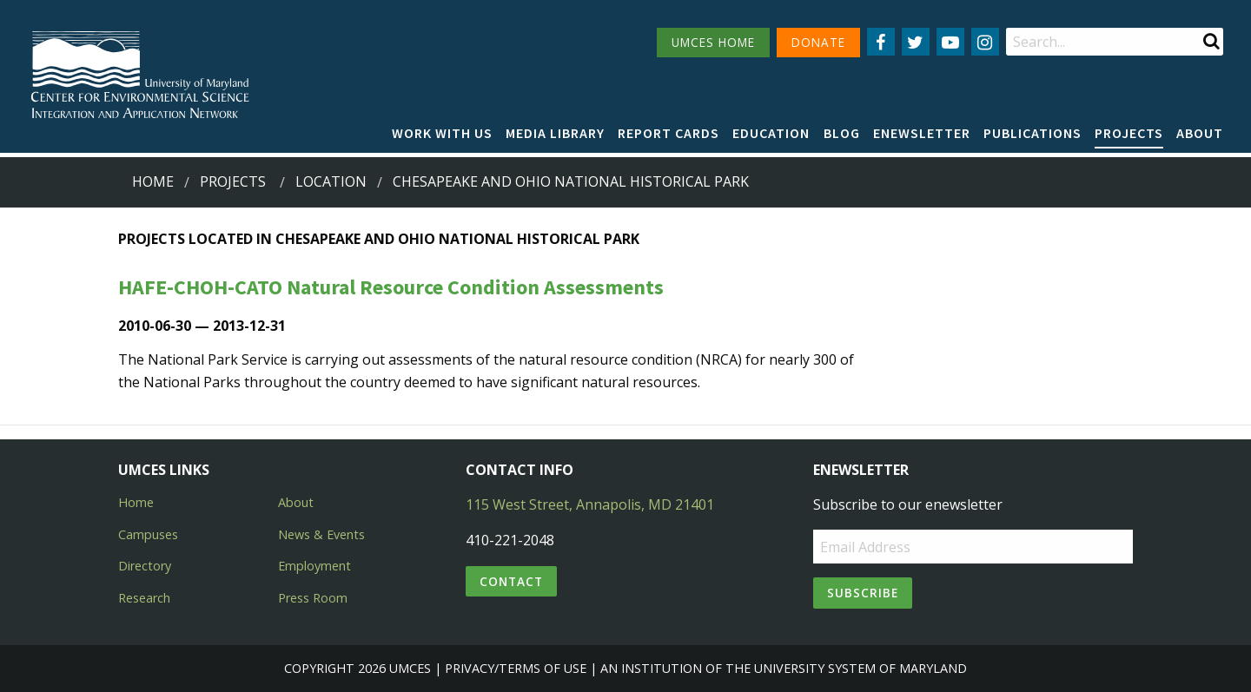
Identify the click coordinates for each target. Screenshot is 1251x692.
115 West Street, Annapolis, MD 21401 (590, 504)
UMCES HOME (713, 42)
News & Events (321, 534)
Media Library (555, 133)
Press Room (313, 598)
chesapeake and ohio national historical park (571, 181)
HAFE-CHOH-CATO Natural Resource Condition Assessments (391, 287)
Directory (144, 565)
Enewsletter (921, 133)
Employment (314, 565)
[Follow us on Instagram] (985, 42)
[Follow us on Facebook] (881, 42)
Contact (511, 581)
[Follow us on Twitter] (916, 42)
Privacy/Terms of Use (515, 668)
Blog (842, 133)
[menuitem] (442, 133)
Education (771, 133)
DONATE (818, 42)
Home (153, 181)
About (1199, 133)
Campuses (148, 534)
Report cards (668, 133)
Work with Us (442, 133)
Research (144, 598)
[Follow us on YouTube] (950, 42)
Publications (1032, 133)
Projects (1129, 133)
